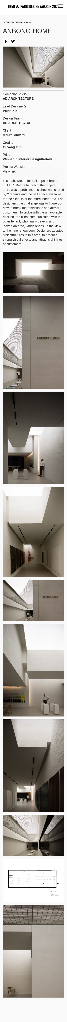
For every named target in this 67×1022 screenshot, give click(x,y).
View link (9, 171)
